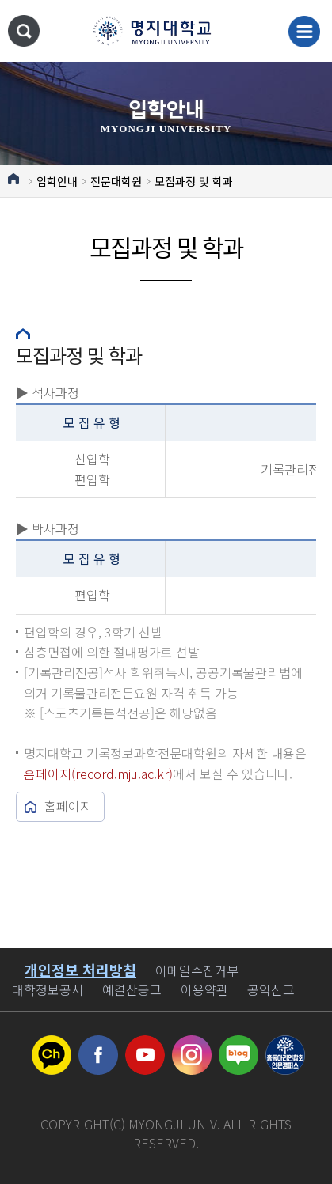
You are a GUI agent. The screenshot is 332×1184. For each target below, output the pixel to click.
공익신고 (271, 989)
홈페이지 (68, 805)
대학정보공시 (47, 989)
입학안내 (57, 181)
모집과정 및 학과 (194, 181)
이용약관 (204, 989)
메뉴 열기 (304, 31)
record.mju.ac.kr (122, 773)
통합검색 (24, 31)
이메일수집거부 (197, 970)
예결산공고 (132, 989)
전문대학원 (116, 181)
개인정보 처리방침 (80, 969)
